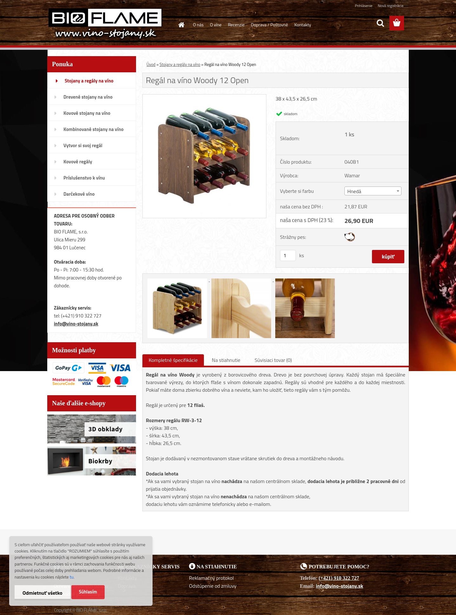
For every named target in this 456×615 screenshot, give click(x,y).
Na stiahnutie (226, 360)
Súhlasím (88, 591)
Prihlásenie (363, 6)
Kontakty (302, 24)
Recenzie (236, 24)
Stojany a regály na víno (180, 64)
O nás (198, 24)
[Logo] (105, 23)
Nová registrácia (390, 6)
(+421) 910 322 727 (339, 578)
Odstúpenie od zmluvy (213, 586)
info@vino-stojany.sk (76, 323)
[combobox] (372, 190)
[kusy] (288, 255)
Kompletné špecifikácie (173, 360)
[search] (380, 23)
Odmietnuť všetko (42, 593)
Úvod (151, 64)
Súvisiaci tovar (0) (273, 360)
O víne (216, 24)
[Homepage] (181, 24)
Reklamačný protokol (211, 578)
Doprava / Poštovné (269, 24)
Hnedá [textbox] (354, 191)
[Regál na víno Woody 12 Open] (204, 97)
